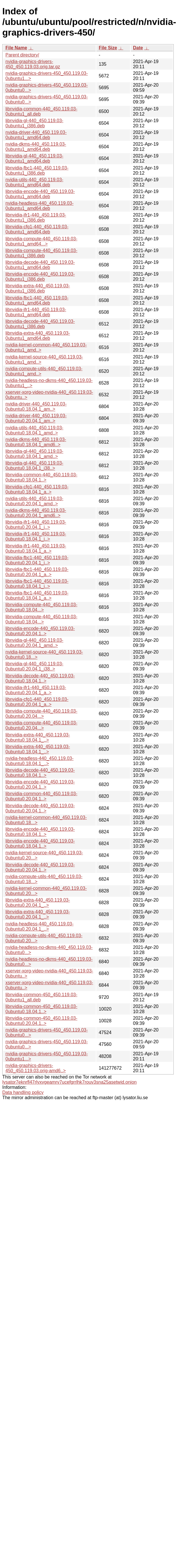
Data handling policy (23, 1092)
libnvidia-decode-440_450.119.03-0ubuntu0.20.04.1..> (40, 808)
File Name (16, 47)
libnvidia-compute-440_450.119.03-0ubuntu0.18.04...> (41, 607)
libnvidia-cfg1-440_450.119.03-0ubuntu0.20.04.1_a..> (37, 702)
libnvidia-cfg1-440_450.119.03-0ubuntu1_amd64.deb (37, 229)
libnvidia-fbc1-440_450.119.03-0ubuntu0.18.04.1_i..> (37, 584)
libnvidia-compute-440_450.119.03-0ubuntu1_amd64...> (41, 241)
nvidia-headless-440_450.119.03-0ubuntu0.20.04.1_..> (39, 926)
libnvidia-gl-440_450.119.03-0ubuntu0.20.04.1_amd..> (34, 643)
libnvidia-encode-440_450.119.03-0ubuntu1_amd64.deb (40, 194)
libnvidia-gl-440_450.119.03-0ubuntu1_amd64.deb (34, 158)
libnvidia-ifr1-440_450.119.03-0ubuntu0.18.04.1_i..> (35, 536)
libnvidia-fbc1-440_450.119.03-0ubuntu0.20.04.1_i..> (37, 560)
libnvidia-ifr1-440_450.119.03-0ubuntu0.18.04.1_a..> (35, 548)
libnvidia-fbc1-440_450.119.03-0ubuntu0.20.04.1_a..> (37, 572)
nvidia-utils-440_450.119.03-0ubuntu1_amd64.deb (34, 182)
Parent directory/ (22, 54)
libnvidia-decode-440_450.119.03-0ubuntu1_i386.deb (40, 324)
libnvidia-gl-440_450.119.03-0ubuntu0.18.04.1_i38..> (34, 466)
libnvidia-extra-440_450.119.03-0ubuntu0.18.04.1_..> (37, 737)
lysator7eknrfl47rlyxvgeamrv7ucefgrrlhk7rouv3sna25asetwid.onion (69, 1082)
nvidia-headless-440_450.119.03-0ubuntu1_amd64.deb (39, 206)
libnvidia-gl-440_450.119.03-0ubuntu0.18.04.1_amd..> (34, 454)
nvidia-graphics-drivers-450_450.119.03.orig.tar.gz (32, 64)
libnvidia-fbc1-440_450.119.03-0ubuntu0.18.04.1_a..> (37, 595)
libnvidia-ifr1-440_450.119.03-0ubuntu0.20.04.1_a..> (35, 690)
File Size (108, 47)
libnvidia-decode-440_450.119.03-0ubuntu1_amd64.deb (40, 265)
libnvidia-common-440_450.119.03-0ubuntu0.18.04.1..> (41, 477)
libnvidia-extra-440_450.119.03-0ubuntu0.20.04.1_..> (37, 903)
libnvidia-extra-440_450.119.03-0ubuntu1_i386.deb (37, 288)
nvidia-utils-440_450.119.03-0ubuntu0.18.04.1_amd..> (34, 430)
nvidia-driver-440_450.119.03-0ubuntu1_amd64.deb (36, 135)
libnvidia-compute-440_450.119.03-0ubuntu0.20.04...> (41, 714)
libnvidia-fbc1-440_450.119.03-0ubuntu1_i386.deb (37, 170)
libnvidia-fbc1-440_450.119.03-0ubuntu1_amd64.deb (37, 300)
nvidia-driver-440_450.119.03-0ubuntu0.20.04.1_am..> (36, 418)
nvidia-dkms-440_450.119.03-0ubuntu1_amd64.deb (35, 147)
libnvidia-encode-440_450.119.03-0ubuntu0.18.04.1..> (40, 832)
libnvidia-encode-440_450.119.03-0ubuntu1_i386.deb (40, 277)
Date (138, 47)
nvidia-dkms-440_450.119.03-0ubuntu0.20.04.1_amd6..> (35, 513)
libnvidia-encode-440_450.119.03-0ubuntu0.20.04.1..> (40, 631)
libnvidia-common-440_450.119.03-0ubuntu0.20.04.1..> (41, 796)
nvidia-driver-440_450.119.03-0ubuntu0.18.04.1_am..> (36, 406)
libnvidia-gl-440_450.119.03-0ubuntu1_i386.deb (34, 123)
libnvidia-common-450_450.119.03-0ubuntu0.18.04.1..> (41, 1009)
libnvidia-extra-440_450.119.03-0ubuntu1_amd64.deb (37, 336)
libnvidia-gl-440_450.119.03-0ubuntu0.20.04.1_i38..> (34, 666)
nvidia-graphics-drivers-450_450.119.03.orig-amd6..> (35, 1068)
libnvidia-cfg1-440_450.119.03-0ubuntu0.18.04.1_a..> (37, 489)
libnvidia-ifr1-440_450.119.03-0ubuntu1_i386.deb (35, 217)
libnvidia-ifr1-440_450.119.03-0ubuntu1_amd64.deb (35, 312)
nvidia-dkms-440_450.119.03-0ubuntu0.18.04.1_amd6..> (35, 442)
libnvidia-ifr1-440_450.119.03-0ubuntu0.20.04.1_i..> (35, 525)
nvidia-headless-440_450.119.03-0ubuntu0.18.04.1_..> (39, 761)
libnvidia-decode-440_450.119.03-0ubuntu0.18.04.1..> (40, 678)
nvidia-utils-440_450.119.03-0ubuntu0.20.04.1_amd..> (34, 501)
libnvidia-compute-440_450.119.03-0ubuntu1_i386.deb (41, 253)
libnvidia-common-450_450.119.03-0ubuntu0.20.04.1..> (41, 1021)
